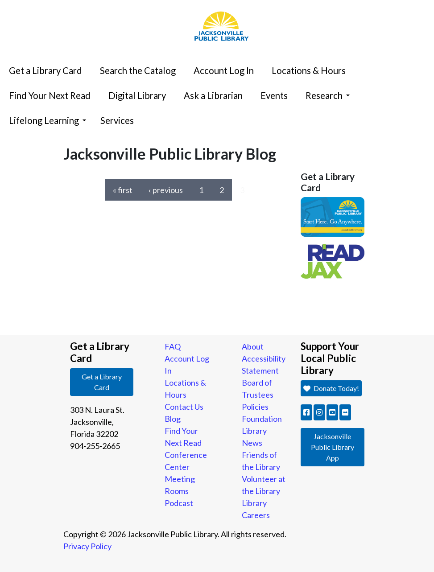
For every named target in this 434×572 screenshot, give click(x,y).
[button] (306, 412)
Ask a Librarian (213, 95)
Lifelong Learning (47, 120)
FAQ (173, 346)
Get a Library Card (45, 70)
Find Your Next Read (50, 95)
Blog (173, 419)
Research (328, 95)
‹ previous (166, 190)
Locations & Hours (309, 70)
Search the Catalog (138, 70)
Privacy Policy (87, 546)
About (253, 346)
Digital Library (137, 95)
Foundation (262, 419)
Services (117, 120)
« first (122, 190)
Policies (255, 407)
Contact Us (184, 407)
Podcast (179, 503)
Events (274, 95)
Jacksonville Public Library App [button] (332, 447)
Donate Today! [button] (331, 388)
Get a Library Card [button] (102, 381)
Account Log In (224, 70)
